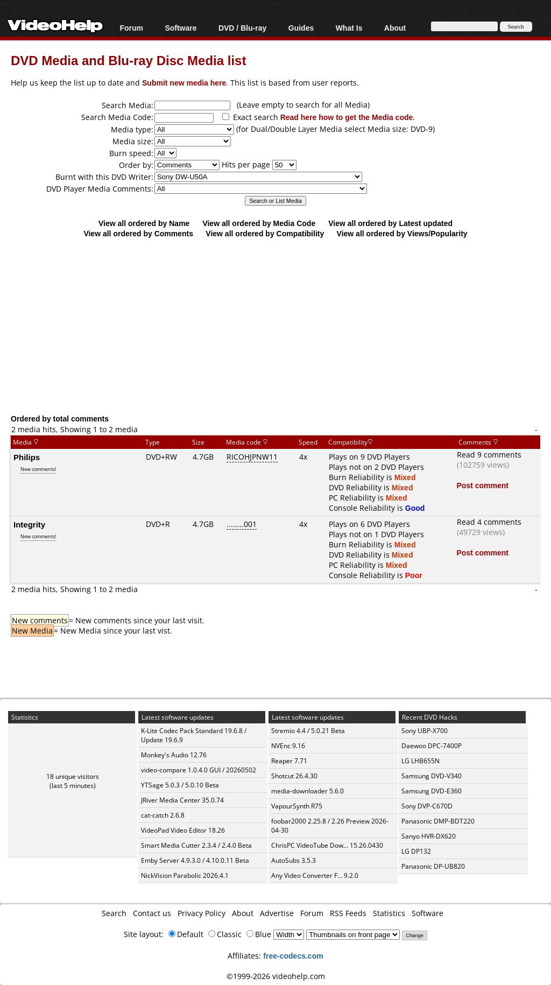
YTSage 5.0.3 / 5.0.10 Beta (180, 785)
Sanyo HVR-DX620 (428, 836)
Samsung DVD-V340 (431, 775)
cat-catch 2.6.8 (163, 815)
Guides (301, 28)
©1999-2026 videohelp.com (276, 976)
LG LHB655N (420, 760)
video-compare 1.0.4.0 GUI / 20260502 (198, 770)
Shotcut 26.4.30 (294, 775)
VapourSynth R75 (296, 806)
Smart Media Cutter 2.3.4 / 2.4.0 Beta (196, 845)
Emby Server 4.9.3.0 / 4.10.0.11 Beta (195, 860)
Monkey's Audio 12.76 (174, 754)
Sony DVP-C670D (427, 806)
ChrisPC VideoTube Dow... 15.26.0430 (327, 845)
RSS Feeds (348, 913)
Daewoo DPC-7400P (431, 745)
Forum (131, 28)
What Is (349, 28)
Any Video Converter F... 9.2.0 (314, 875)
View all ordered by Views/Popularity (402, 233)
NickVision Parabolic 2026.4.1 (185, 875)
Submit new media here (184, 83)
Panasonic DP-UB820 (433, 866)
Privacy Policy (201, 913)
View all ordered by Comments (138, 233)
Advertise (277, 913)
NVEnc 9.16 (288, 745)
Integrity (29, 524)
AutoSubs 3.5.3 (293, 860)
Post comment (482, 485)
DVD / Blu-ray (242, 28)
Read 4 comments (489, 522)
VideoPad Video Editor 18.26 (183, 830)
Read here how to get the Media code (346, 117)
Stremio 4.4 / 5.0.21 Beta (308, 730)
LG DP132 (416, 851)
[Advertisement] (281, 325)
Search (114, 913)
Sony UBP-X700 (424, 730)
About (395, 28)
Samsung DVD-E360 (431, 791)
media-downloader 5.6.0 (307, 791)
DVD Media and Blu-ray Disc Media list (128, 60)
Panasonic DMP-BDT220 (438, 821)
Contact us (152, 913)
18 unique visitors (72, 776)
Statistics (389, 913)
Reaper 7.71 (289, 760)
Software (180, 28)
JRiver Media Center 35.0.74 (182, 800)
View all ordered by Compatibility (265, 233)
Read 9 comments (489, 454)
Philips (26, 457)
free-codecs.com (293, 956)
